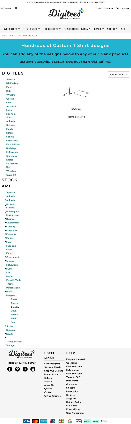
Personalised (13, 287)
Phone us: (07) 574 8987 (21, 362)
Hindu (14, 318)
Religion (23, 35)
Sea (13, 322)
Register (109, 8)
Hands (14, 314)
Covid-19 (11, 175)
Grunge (10, 261)
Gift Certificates (52, 395)
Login (98, 8)
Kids (8, 91)
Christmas (11, 156)
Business (11, 219)
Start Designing (52, 363)
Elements (11, 234)
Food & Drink (13, 144)
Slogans (10, 330)
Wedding (11, 171)
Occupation (12, 140)
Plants (9, 291)
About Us (49, 385)
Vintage (10, 345)
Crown (14, 303)
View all (10, 79)
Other (9, 102)
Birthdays (11, 148)
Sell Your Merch (52, 367)
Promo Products (52, 374)
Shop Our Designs (53, 370)
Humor (9, 268)
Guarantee (71, 405)
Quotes (10, 98)
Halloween (12, 152)
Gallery (48, 378)
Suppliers (71, 398)
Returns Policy (73, 402)
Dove (13, 310)
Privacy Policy (73, 409)
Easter (9, 159)
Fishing (10, 136)
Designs (13, 35)
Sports (9, 334)
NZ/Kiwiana (12, 83)
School (9, 326)
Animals (10, 121)
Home (4, 35)
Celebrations (12, 222)
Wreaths (10, 94)
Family (9, 129)
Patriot (9, 276)
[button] (16, 8)
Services (48, 381)
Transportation (14, 341)
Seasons (10, 125)
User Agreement (75, 413)
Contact (48, 392)
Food (8, 242)
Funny (9, 87)
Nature (9, 132)
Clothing (10, 226)
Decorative (12, 230)
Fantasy (10, 238)
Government (12, 257)
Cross (14, 299)
